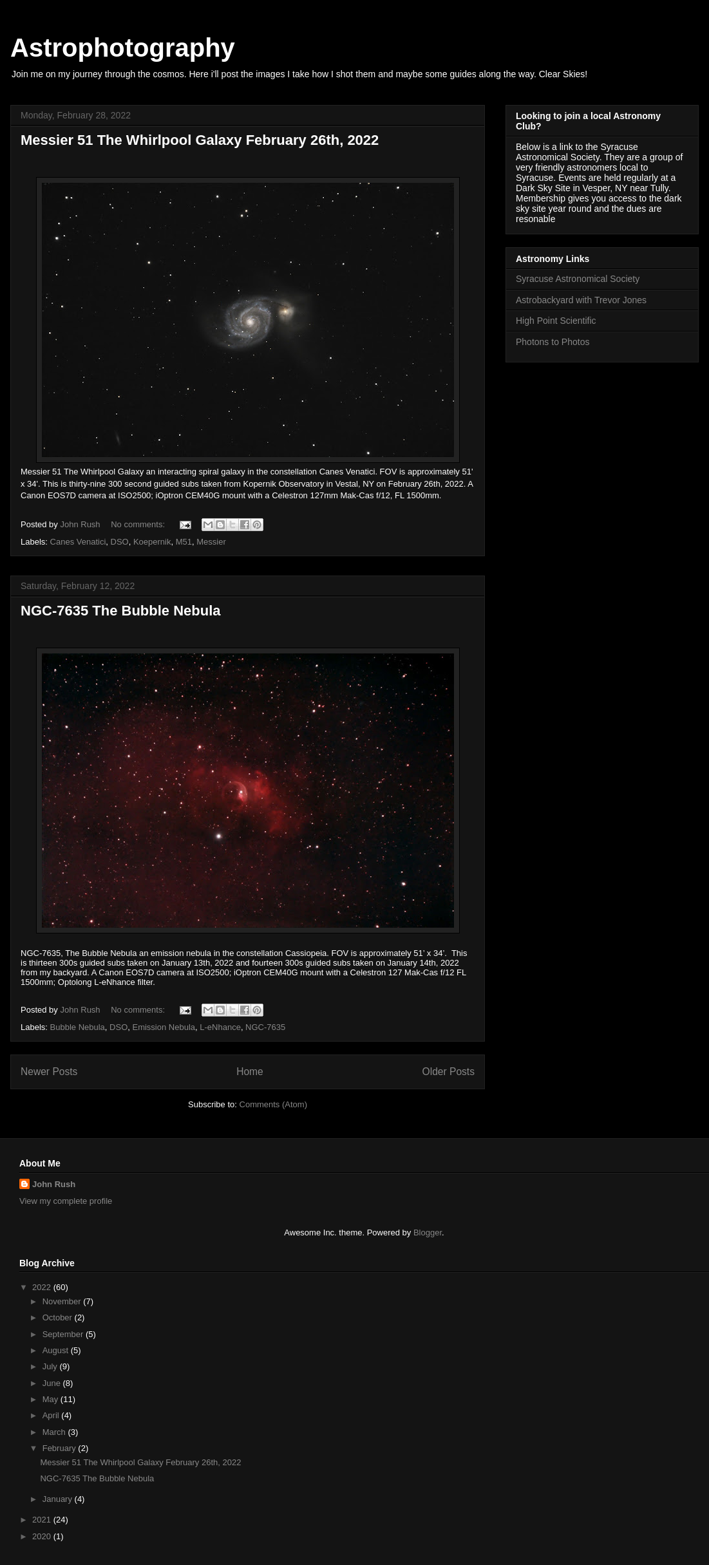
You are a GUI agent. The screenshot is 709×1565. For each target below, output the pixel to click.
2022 (42, 1287)
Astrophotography (122, 47)
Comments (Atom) (273, 1104)
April (52, 1415)
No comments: (139, 524)
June (53, 1383)
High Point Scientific (556, 320)
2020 (42, 1536)
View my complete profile (65, 1201)
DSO (120, 542)
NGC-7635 (265, 1027)
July (51, 1366)
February (61, 1448)
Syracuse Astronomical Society (577, 279)
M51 (184, 542)
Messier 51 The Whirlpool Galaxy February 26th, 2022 (200, 140)
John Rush (53, 1184)
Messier (211, 542)
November (63, 1301)
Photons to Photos (552, 342)
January (59, 1499)
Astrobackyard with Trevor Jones (581, 300)
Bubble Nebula (77, 1027)
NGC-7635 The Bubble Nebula (121, 611)
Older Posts (448, 1071)
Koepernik (152, 542)
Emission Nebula (163, 1027)
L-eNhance (220, 1027)
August (57, 1350)
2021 (42, 1519)
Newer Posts (49, 1071)
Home (249, 1071)
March (55, 1432)
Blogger (427, 1232)
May (52, 1399)
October (59, 1317)
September (64, 1334)
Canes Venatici (78, 542)
